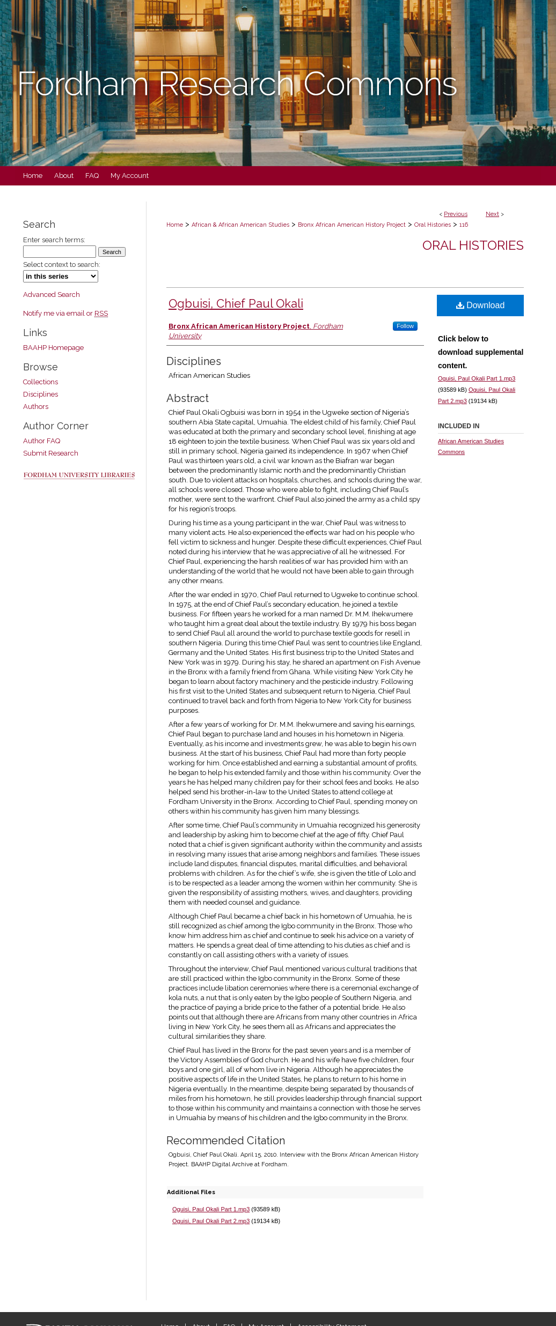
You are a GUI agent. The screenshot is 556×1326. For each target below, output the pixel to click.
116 (463, 224)
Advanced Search (51, 294)
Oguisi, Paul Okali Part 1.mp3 (211, 1209)
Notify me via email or (65, 313)
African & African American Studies (240, 224)
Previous (455, 214)
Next (492, 214)
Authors (35, 407)
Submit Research (50, 453)
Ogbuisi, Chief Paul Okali (236, 303)
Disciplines (40, 394)
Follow (405, 326)
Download (480, 305)
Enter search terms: (54, 240)
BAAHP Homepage (53, 348)
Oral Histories (432, 224)
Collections (40, 382)
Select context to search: (61, 264)
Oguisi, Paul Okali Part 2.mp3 (211, 1221)
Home (174, 224)
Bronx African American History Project (352, 224)
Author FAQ (41, 441)
